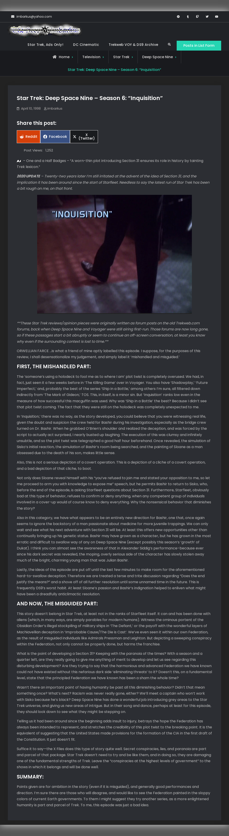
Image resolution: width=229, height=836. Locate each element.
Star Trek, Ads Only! (45, 44)
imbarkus (54, 108)
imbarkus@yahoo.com (34, 16)
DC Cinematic (86, 44)
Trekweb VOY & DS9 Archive (133, 44)
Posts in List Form (198, 45)
